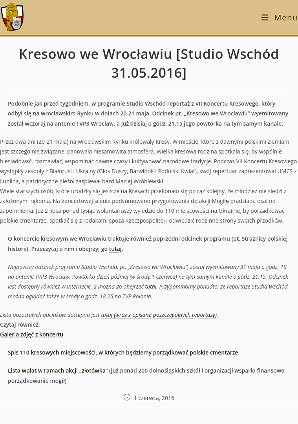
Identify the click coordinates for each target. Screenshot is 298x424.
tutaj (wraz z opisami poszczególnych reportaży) (159, 314)
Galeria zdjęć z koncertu (31, 334)
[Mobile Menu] (279, 17)
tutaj (115, 248)
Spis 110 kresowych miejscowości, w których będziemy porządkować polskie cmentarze (123, 352)
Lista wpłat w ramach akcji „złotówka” (58, 370)
